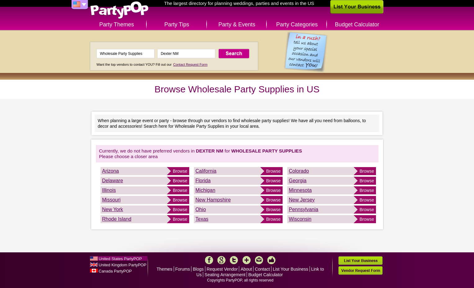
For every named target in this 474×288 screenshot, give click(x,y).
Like (271, 260)
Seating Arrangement (225, 274)
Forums (182, 269)
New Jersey (302, 199)
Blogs (198, 269)
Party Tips (176, 24)
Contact (262, 269)
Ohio (200, 209)
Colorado (299, 171)
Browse (180, 171)
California (206, 171)
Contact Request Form (190, 64)
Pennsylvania (303, 209)
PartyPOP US (119, 10)
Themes (164, 269)
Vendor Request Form (360, 270)
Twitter (234, 260)
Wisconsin (300, 219)
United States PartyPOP (120, 258)
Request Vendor (222, 269)
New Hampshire (213, 199)
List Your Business (290, 269)
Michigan (205, 190)
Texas (201, 219)
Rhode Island (116, 219)
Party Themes (116, 24)
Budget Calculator (357, 24)
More (247, 260)
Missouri (111, 199)
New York (112, 209)
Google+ (221, 260)
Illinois (109, 190)
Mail (259, 260)
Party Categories (297, 24)
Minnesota (300, 190)
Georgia (297, 180)
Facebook (209, 260)
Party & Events (236, 24)
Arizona (110, 171)
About (246, 269)
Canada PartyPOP (115, 271)
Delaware (112, 180)
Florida (203, 180)
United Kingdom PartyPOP (122, 265)
